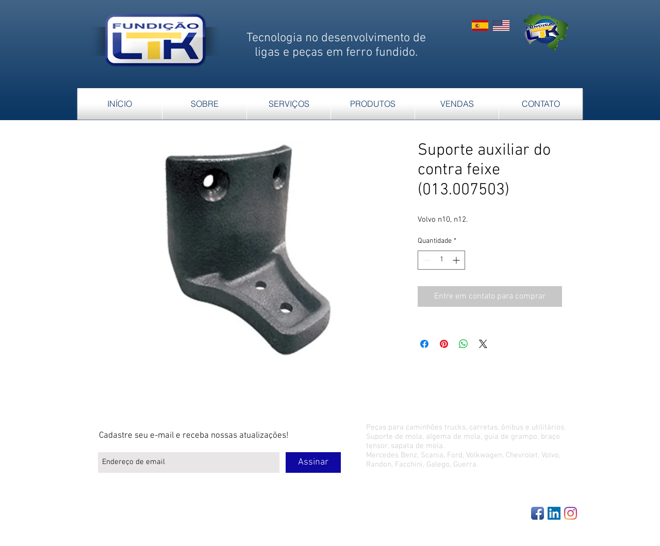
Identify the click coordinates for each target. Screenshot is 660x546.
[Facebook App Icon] (537, 513)
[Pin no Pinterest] (444, 344)
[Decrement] (425, 260)
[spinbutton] (441, 260)
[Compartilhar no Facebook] (424, 344)
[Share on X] (483, 344)
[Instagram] (570, 513)
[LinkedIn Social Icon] (554, 513)
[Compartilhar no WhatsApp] (463, 344)
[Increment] (457, 260)
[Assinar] (313, 462)
